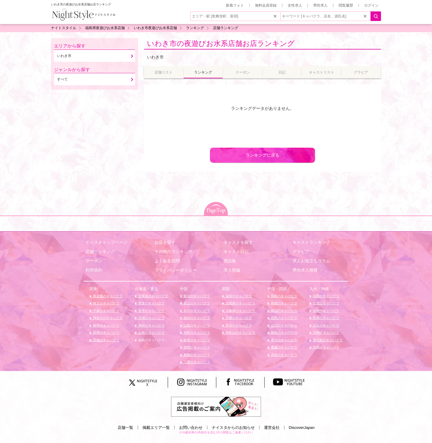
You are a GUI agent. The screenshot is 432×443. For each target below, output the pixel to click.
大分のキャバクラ (325, 325)
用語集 (230, 260)
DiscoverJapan (302, 427)
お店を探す (165, 242)
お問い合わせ (190, 427)
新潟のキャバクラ (196, 296)
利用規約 (94, 270)
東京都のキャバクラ (107, 296)
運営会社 (272, 427)
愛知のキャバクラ (196, 355)
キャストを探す (238, 242)
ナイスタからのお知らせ (233, 427)
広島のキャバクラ (283, 318)
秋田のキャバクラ (151, 325)
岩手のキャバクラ (151, 310)
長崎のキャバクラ (325, 310)
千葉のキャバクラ (105, 310)
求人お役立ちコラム (311, 260)
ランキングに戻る (262, 155)
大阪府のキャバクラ (240, 310)
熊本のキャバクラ (325, 318)
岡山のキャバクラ (283, 310)
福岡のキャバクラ (325, 296)
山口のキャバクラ (283, 325)
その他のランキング (173, 251)
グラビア (300, 251)
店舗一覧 (125, 427)
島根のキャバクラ (283, 303)
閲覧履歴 (346, 5)
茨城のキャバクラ (105, 340)
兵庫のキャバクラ (238, 318)
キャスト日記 (236, 251)
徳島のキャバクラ (283, 332)
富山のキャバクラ (196, 303)
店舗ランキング (100, 251)
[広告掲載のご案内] (216, 406)
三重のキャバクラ (196, 362)
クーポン (94, 260)
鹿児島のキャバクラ (327, 340)
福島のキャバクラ (151, 340)
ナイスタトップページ (107, 242)
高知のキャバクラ (283, 355)
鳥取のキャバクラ (283, 296)
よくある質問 (167, 260)
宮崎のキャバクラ (325, 332)
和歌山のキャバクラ (240, 332)
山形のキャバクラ (151, 332)
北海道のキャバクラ (152, 296)
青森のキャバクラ (151, 303)
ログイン (371, 5)
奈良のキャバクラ (238, 325)
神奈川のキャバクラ (107, 318)
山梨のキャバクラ (196, 325)
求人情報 (232, 270)
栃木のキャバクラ (105, 325)
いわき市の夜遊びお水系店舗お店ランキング (221, 43)
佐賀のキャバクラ (325, 303)
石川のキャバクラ (196, 310)
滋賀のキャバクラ (238, 296)
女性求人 (295, 5)
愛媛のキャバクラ (283, 347)
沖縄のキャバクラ (325, 347)
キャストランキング (311, 242)
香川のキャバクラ (283, 340)
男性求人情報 (305, 270)
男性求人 (320, 5)
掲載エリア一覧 (156, 427)
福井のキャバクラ (196, 318)
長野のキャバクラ (196, 332)
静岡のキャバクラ (196, 347)
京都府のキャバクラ (240, 303)
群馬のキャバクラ (105, 332)
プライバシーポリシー (175, 270)
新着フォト (235, 5)
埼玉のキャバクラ (105, 303)
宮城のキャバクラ (151, 318)
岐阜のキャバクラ (196, 340)
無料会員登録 (266, 5)
